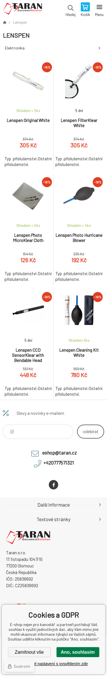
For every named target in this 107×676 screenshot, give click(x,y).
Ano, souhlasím (78, 652)
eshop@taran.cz (59, 452)
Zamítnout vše (29, 652)
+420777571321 (58, 462)
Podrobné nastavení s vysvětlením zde (53, 663)
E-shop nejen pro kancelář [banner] (22, 10)
